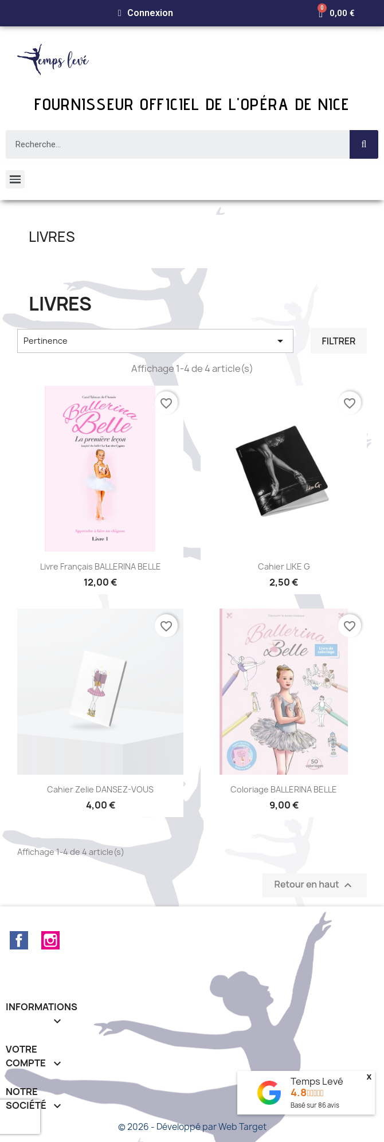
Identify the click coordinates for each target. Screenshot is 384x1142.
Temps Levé (317, 1081)
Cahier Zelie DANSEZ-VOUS (100, 789)
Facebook (19, 940)
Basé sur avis (315, 1105)
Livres (52, 236)
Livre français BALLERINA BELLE (100, 566)
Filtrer (338, 341)
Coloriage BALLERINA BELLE (283, 789)
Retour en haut (315, 885)
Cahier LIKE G (284, 566)
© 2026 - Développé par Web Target (192, 1127)
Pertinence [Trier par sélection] (155, 341)
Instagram (50, 940)
